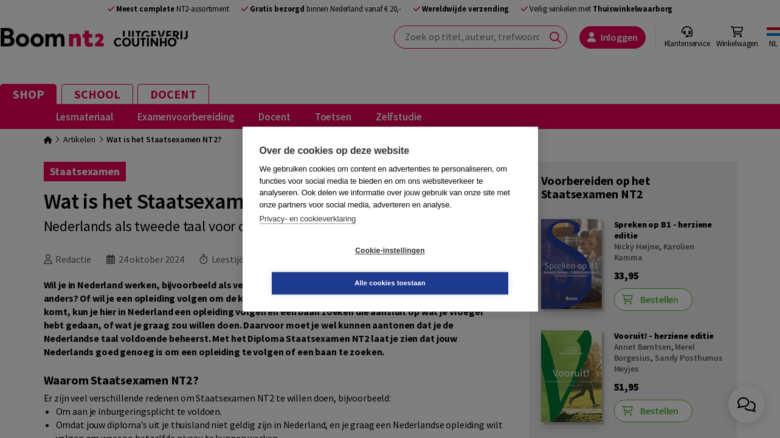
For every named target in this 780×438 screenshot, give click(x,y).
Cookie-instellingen (317, 267)
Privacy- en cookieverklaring (308, 235)
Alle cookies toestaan (462, 266)
